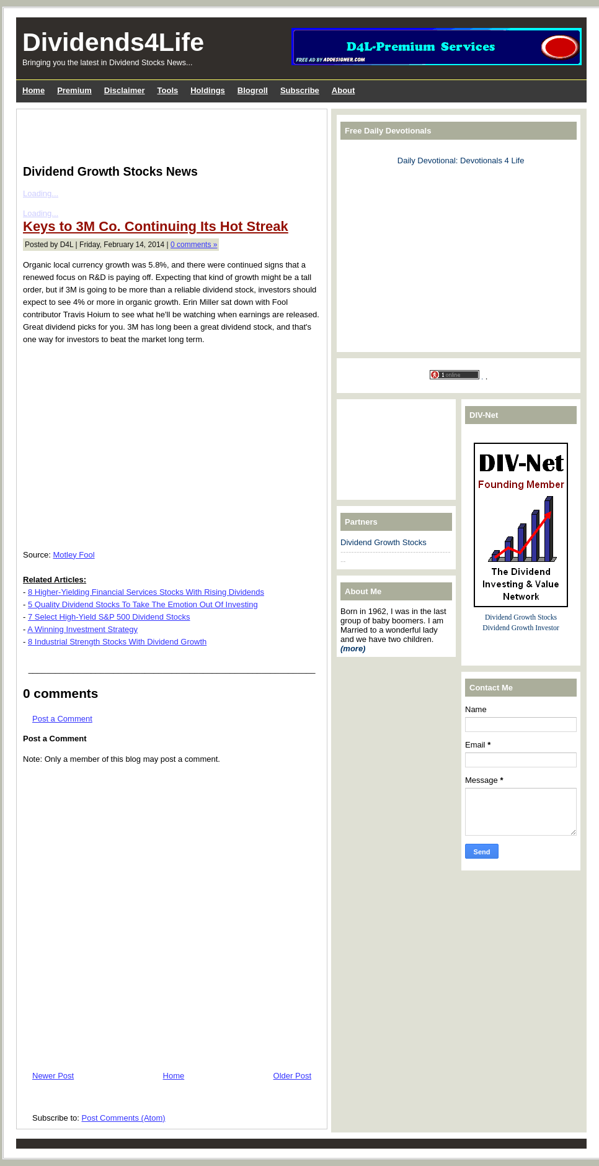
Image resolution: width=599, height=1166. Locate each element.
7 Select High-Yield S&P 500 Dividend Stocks (109, 616)
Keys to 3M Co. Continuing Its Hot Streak (155, 226)
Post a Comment (62, 718)
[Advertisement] (168, 134)
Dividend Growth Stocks (383, 542)
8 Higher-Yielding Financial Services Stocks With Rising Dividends (146, 592)
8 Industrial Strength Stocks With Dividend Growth (117, 641)
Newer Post (53, 1075)
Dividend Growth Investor (520, 628)
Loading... (40, 193)
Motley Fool (73, 554)
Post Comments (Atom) (124, 1118)
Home (174, 1075)
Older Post (292, 1075)
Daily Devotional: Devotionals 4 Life (461, 160)
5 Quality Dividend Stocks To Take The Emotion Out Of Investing (143, 604)
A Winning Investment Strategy (82, 629)
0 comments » (194, 244)
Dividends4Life (113, 42)
